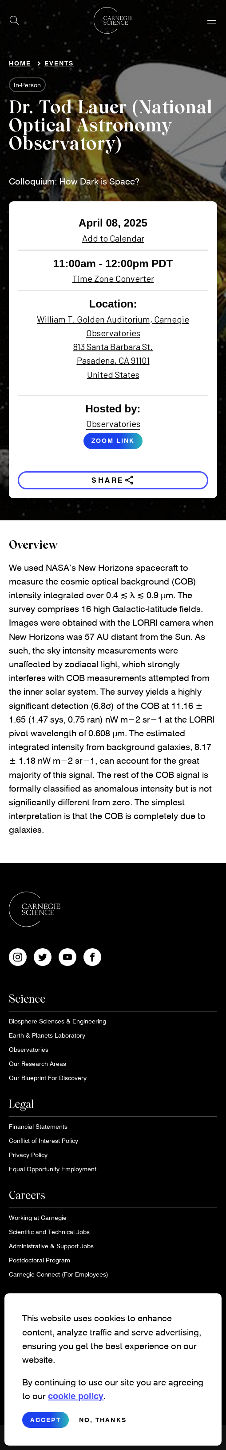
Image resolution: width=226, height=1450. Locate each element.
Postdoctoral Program (39, 1260)
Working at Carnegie (38, 1217)
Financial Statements (38, 1126)
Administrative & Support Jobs (51, 1246)
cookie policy (75, 1397)
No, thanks (103, 1420)
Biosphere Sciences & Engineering (57, 1021)
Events (59, 63)
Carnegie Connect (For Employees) (58, 1274)
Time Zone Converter (113, 278)
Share (113, 480)
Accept (45, 1420)
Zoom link (113, 440)
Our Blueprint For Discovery (48, 1077)
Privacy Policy (28, 1154)
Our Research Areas (37, 1063)
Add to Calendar (113, 238)
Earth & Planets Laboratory (47, 1035)
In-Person (27, 85)
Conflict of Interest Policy (43, 1140)
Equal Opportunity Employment (52, 1169)
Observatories (113, 423)
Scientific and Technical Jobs (49, 1231)
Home (20, 63)
